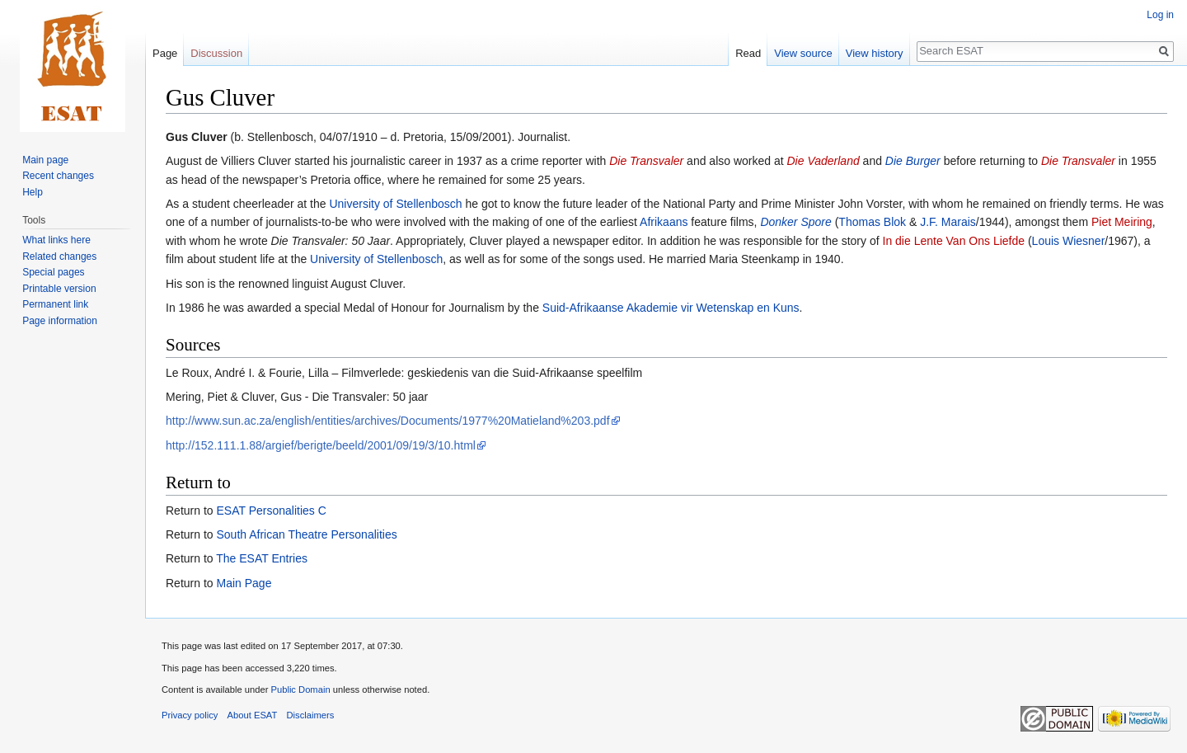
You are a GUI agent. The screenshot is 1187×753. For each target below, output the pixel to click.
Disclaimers (311, 715)
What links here (56, 240)
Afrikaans (663, 221)
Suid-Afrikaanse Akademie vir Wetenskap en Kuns (671, 307)
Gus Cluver (197, 137)
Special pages (53, 272)
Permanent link (55, 304)
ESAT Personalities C (271, 510)
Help (32, 192)
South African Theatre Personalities (306, 534)
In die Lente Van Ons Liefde (954, 240)
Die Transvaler (646, 160)
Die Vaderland (823, 160)
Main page (45, 160)
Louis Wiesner (1068, 240)
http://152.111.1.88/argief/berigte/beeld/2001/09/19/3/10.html (321, 445)
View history (874, 53)
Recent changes (58, 175)
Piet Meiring (1121, 221)
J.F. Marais (948, 221)
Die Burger (913, 160)
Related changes (59, 256)
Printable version (59, 288)
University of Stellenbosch (395, 203)
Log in (1160, 15)
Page (164, 53)
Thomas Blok (872, 221)
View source (803, 53)
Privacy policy (190, 715)
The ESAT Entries (261, 558)
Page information (59, 321)
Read (748, 53)
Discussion (216, 53)
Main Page (243, 583)
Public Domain (300, 689)
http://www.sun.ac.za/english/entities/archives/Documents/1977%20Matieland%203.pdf (388, 420)
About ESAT (253, 715)
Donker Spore (795, 221)
